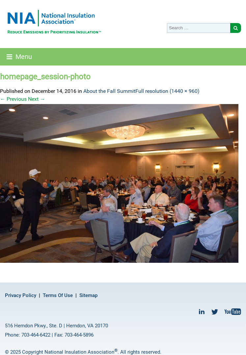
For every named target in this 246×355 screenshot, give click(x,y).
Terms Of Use (58, 295)
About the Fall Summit (109, 91)
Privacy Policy (20, 295)
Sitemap (88, 295)
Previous (13, 99)
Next (36, 99)
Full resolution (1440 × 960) (167, 91)
